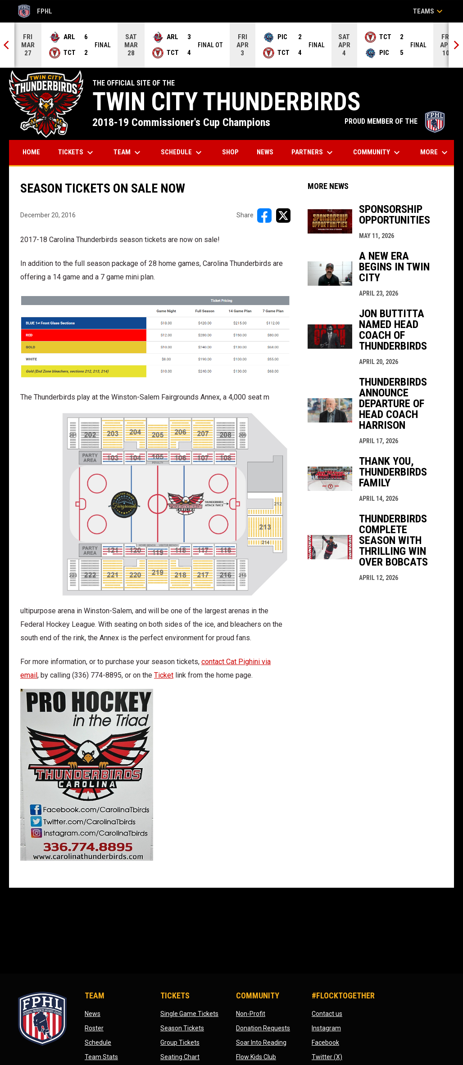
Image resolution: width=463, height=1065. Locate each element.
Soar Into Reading (261, 1042)
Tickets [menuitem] (76, 152)
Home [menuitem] (31, 152)
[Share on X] (283, 215)
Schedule (98, 1042)
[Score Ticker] (231, 44)
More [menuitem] (435, 152)
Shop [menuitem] (233, 152)
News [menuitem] (265, 152)
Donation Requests (263, 1028)
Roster (94, 1028)
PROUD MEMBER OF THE (395, 121)
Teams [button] (429, 11)
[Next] (456, 44)
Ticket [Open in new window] (163, 675)
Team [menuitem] (128, 152)
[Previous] (7, 44)
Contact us (327, 1013)
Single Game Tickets (189, 1013)
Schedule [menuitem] (182, 152)
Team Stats (101, 1057)
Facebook (325, 1042)
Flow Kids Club (256, 1057)
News (92, 1013)
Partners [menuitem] (313, 152)
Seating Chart (180, 1057)
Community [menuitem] (377, 152)
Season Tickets (182, 1028)
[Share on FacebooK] (264, 215)
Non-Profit (250, 1013)
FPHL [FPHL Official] (35, 11)
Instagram (326, 1028)
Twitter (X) (327, 1057)
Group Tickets (180, 1042)
